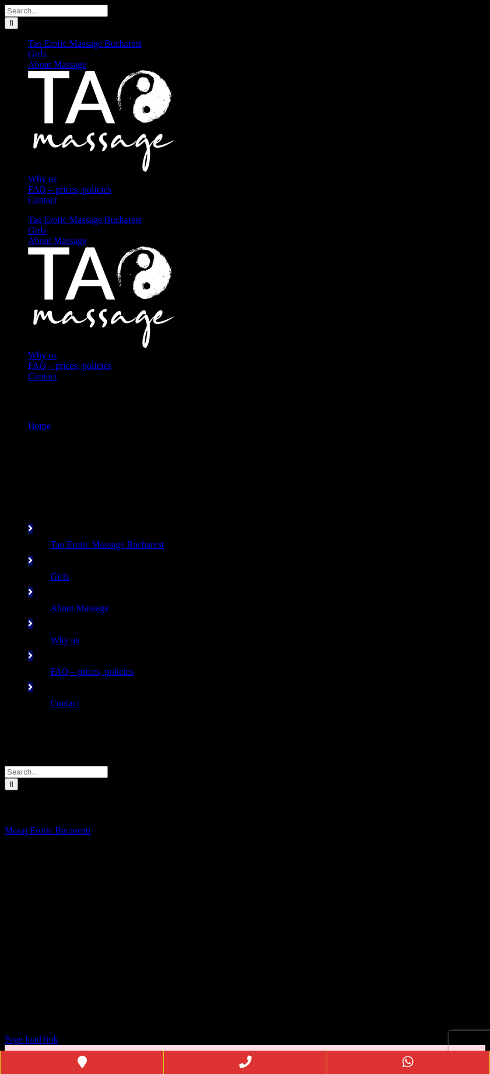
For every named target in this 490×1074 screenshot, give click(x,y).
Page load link (31, 1039)
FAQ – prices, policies (92, 672)
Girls (59, 576)
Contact (64, 703)
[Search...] (56, 11)
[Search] (11, 23)
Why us (64, 640)
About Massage (79, 608)
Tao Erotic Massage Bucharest (107, 544)
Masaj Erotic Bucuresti (48, 830)
